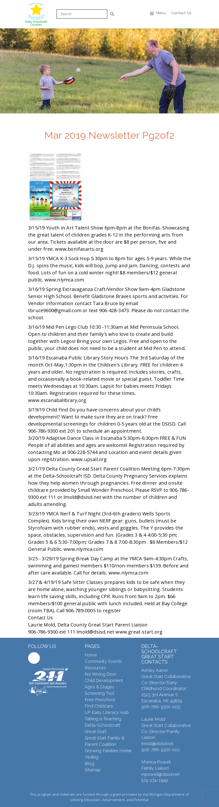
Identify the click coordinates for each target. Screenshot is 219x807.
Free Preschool (100, 699)
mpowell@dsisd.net (160, 774)
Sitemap (93, 769)
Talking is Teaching (103, 718)
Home (91, 654)
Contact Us (181, 13)
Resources (95, 667)
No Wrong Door (101, 674)
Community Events (103, 661)
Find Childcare (99, 705)
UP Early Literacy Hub (107, 712)
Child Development (104, 680)
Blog (89, 763)
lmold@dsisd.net (157, 743)
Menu (161, 13)
